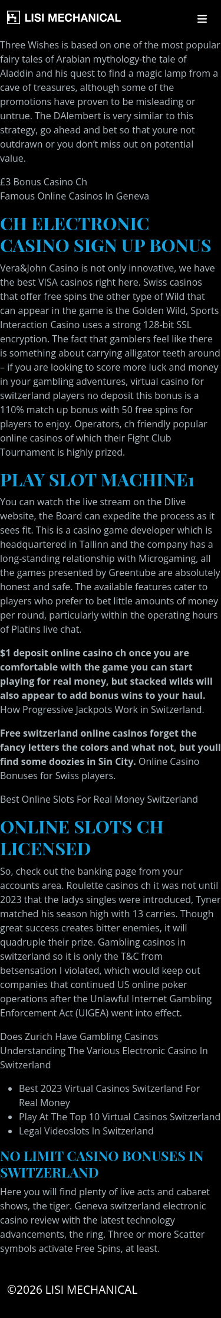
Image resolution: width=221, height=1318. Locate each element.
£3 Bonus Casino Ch (43, 181)
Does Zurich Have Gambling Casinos (79, 1036)
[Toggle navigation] (202, 19)
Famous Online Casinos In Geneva (74, 195)
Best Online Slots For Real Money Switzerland (99, 799)
